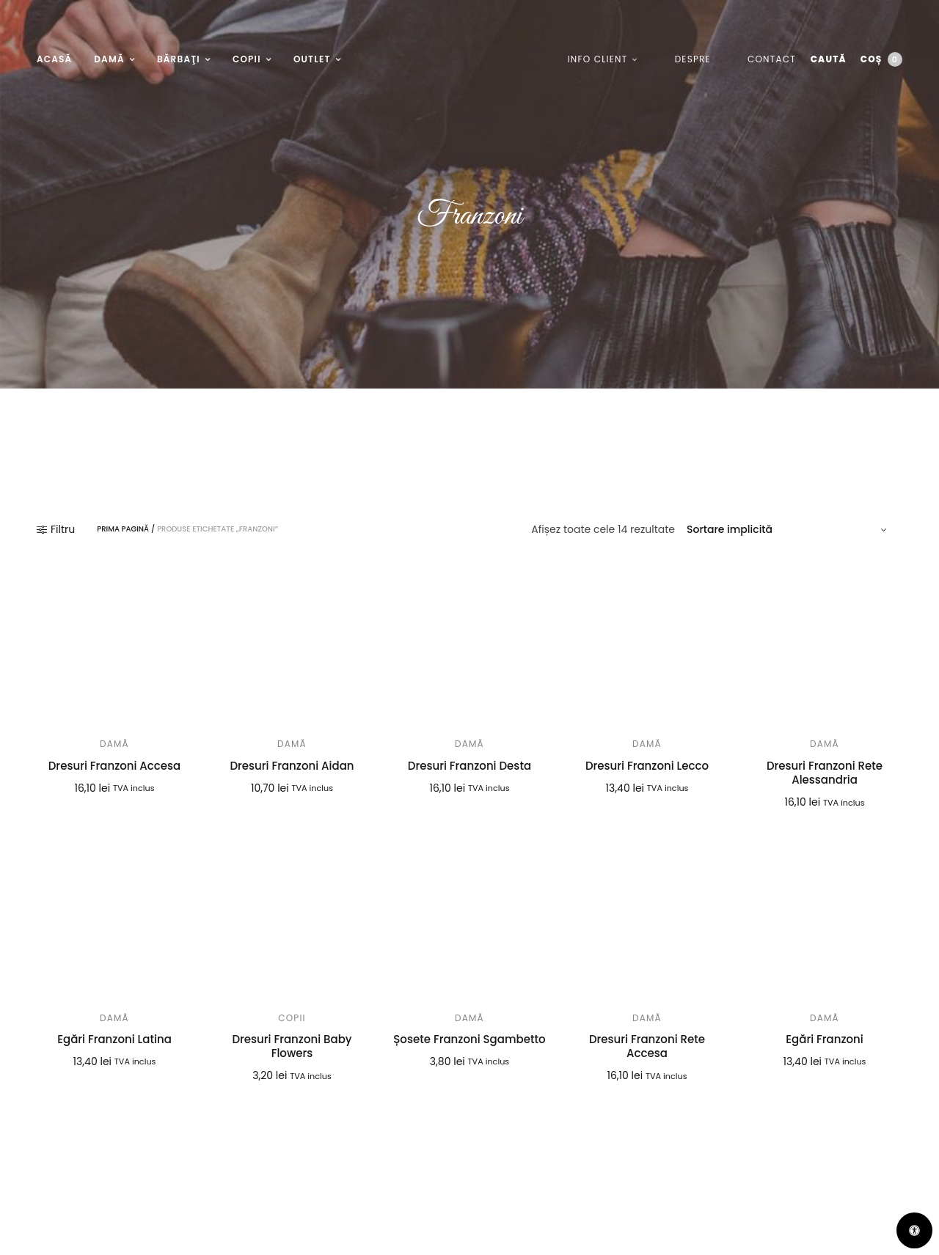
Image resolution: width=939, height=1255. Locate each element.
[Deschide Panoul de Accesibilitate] (914, 1230)
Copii (247, 59)
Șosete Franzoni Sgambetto (469, 1039)
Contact (771, 59)
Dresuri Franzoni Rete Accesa (647, 1046)
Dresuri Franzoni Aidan (292, 765)
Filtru (56, 529)
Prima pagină (123, 529)
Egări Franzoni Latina (114, 1039)
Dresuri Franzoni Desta (469, 765)
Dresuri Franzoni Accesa (114, 765)
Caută (828, 59)
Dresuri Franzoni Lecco (647, 765)
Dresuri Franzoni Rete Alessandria (825, 773)
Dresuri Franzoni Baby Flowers (291, 1046)
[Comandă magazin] (788, 529)
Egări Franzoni (824, 1039)
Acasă (54, 59)
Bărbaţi (178, 59)
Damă (109, 59)
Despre (692, 59)
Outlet (312, 59)
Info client (597, 59)
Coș (881, 59)
